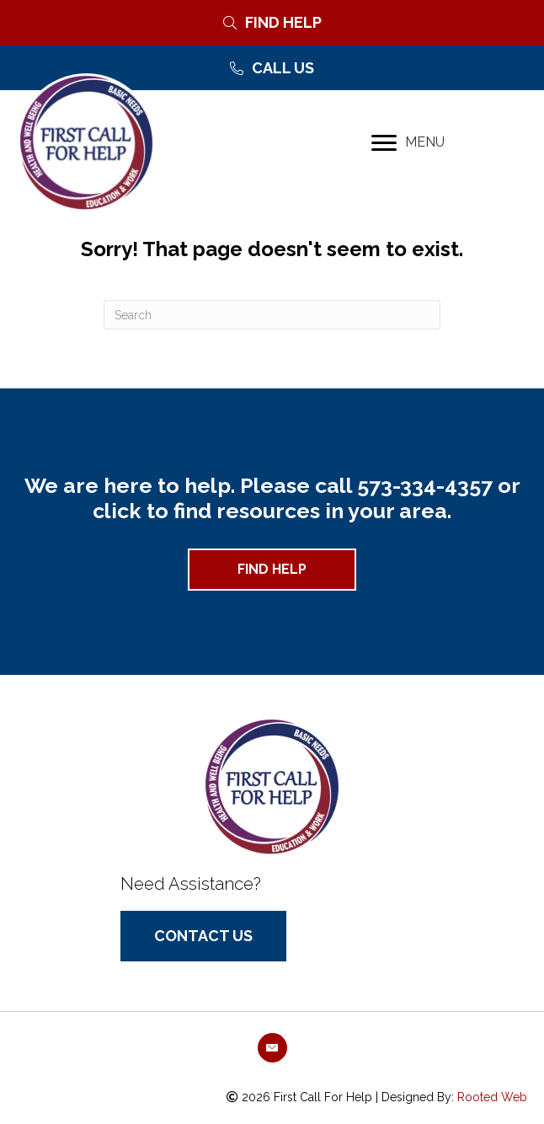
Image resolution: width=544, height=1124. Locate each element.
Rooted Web (492, 1097)
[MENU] (408, 143)
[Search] (272, 314)
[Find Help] (272, 22)
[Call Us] (272, 68)
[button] (272, 570)
